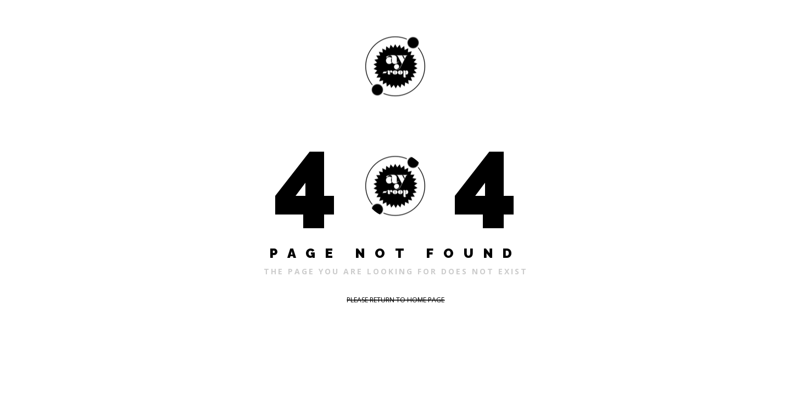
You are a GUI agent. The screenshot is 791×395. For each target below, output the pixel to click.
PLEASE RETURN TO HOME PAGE (395, 299)
